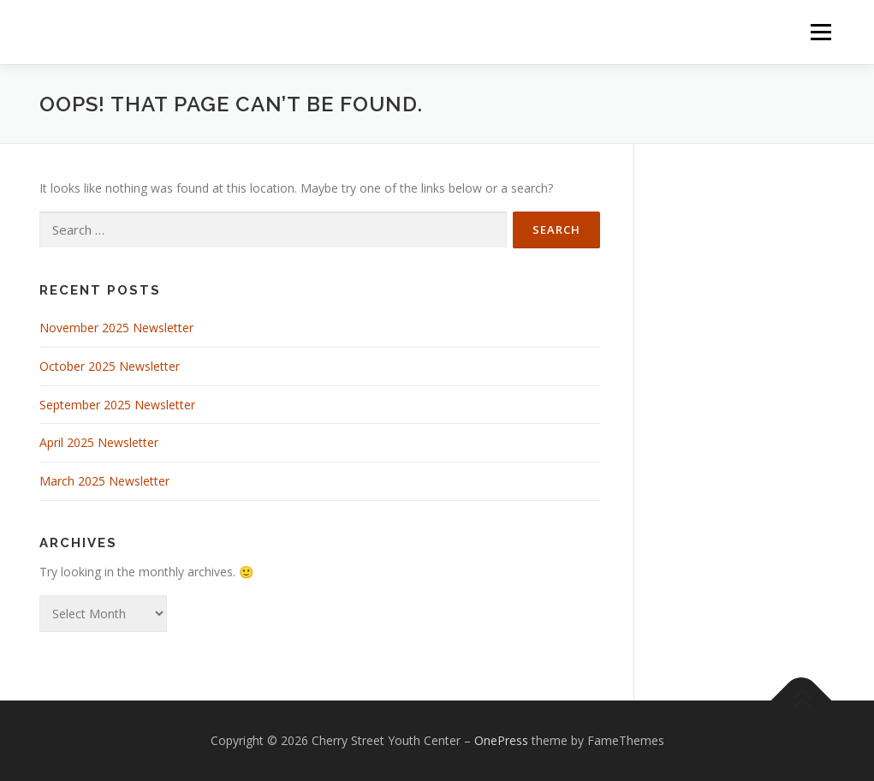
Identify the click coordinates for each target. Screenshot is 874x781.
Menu (820, 32)
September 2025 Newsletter (117, 404)
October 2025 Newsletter (109, 366)
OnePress (501, 740)
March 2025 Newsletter (104, 481)
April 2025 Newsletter (98, 442)
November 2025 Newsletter (116, 327)
